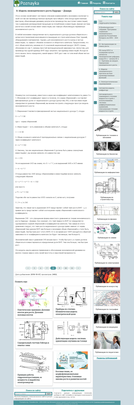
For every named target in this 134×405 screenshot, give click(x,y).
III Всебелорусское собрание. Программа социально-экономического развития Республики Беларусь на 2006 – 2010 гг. (108, 33)
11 (72, 268)
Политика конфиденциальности (104, 402)
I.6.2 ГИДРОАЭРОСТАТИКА (107, 22)
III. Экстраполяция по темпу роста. (107, 45)
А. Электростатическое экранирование (108, 83)
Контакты (110, 3)
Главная (84, 3)
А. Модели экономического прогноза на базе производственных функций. (106, 73)
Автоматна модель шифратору (106, 89)
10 (66, 268)
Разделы (97, 3)
